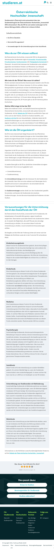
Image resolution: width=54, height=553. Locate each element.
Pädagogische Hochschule (38, 62)
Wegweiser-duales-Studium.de (31, 525)
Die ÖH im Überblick (14, 38)
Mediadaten (19, 518)
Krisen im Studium (27, 485)
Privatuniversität (41, 59)
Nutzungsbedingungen (35, 545)
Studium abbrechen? (27, 496)
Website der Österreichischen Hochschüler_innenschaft (26, 453)
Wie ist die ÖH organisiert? (16, 42)
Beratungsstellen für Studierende (27, 490)
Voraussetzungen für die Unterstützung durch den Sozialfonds (27, 46)
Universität (31, 59)
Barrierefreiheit (47, 545)
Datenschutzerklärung (21, 545)
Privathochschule (10, 62)
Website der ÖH (22, 113)
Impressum (5, 545)
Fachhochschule (21, 62)
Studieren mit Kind (10, 118)
